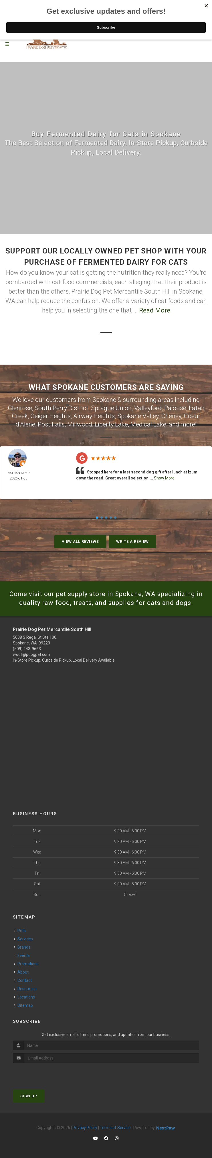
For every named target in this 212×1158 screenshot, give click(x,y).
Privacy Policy (85, 1127)
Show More (164, 478)
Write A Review (132, 541)
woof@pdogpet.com (31, 654)
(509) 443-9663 (27, 648)
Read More (154, 310)
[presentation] (43, 1074)
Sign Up (28, 1096)
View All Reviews (80, 541)
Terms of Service (115, 1127)
